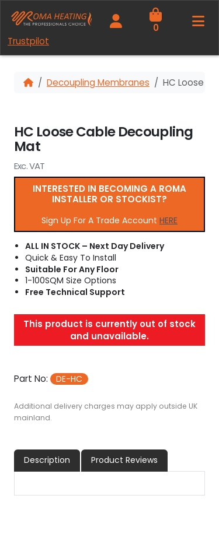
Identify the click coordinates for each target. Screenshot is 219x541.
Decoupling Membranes (98, 82)
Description (47, 460)
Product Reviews (124, 460)
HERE (168, 220)
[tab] (47, 460)
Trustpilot (28, 41)
